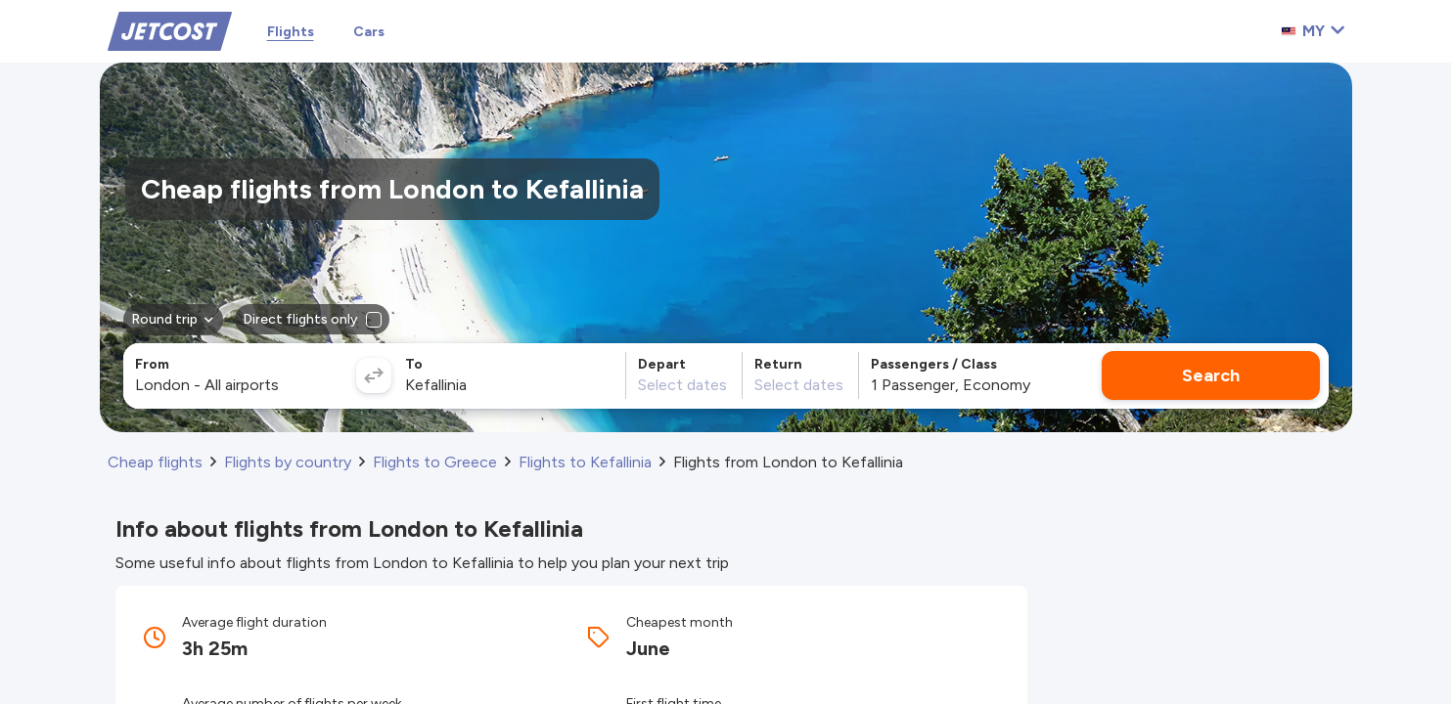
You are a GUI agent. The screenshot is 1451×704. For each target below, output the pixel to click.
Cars (369, 31)
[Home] (170, 30)
